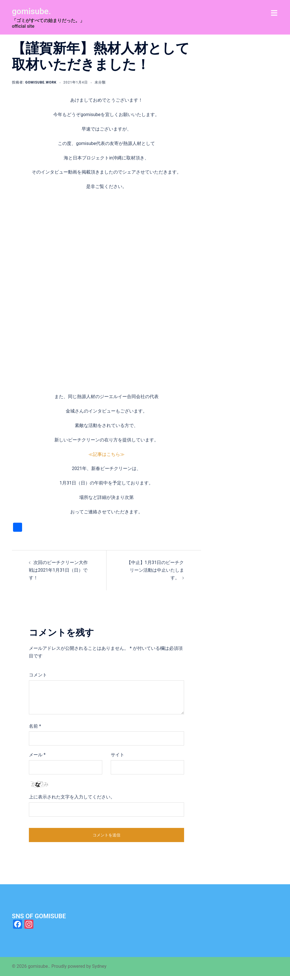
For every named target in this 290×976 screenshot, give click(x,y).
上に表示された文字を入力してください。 (72, 797)
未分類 (100, 82)
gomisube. (33, 11)
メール (37, 754)
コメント (38, 675)
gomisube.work (40, 82)
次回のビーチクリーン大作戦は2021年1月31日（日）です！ (58, 570)
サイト (117, 754)
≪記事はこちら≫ (106, 454)
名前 (35, 726)
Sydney (99, 966)
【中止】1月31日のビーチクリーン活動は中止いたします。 (155, 570)
